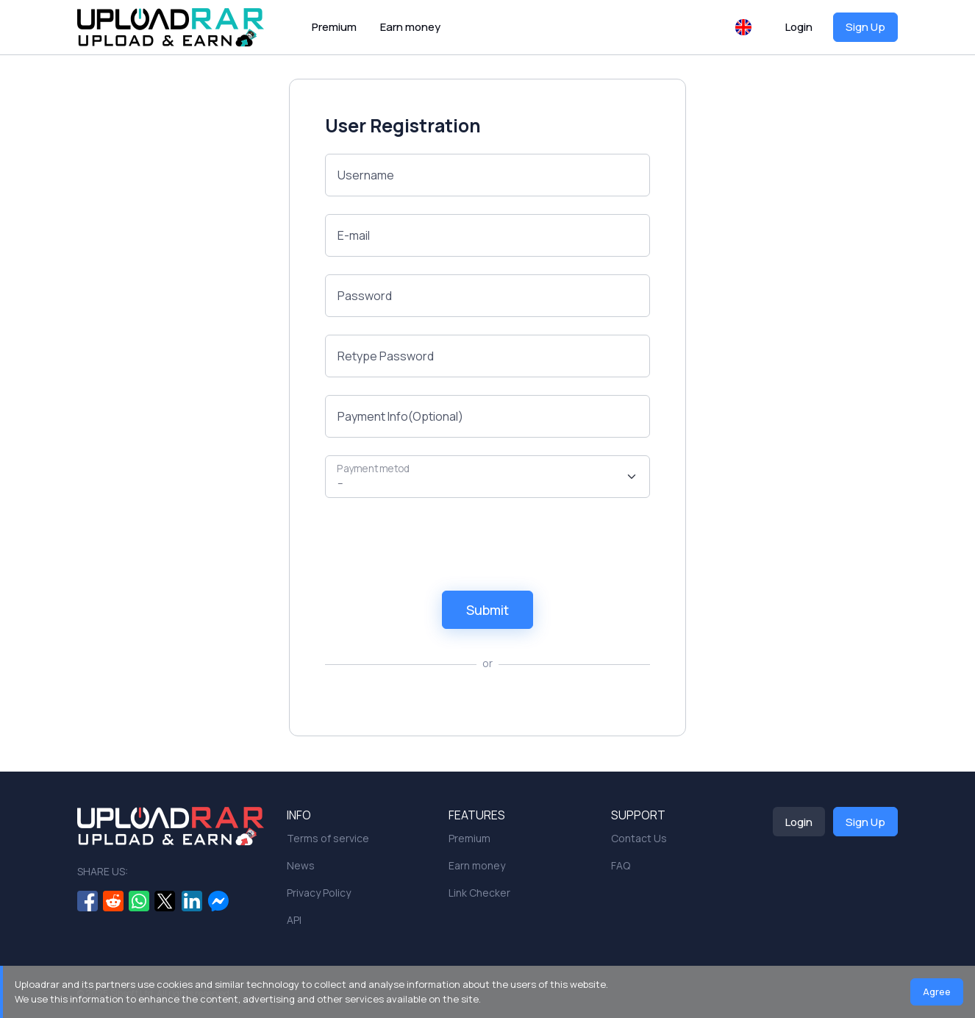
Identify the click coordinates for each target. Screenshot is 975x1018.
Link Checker (479, 893)
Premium (334, 27)
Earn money (410, 27)
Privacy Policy (319, 893)
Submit (487, 610)
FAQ (620, 865)
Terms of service (328, 838)
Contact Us (639, 838)
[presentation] (437, 544)
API (294, 920)
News (301, 865)
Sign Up (865, 27)
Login (799, 27)
